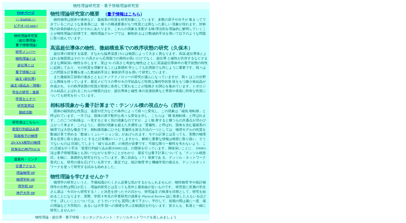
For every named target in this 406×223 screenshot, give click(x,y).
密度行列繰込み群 (25, 129)
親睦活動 (25, 112)
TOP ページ (26, 13)
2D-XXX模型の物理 (26, 142)
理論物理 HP (25, 173)
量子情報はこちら (123, 14)
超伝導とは (25, 65)
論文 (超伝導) (25, 79)
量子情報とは (26, 72)
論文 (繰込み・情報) (26, 85)
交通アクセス (26, 166)
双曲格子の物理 (26, 136)
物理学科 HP (25, 179)
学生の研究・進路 (25, 92)
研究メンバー (26, 52)
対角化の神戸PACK (25, 149)
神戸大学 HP (25, 193)
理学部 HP (25, 186)
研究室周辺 (25, 105)
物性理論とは (26, 58)
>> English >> (25, 19)
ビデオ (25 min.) (26, 26)
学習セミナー (26, 99)
